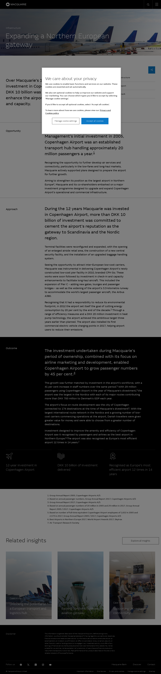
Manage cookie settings (66, 121)
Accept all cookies (94, 121)
